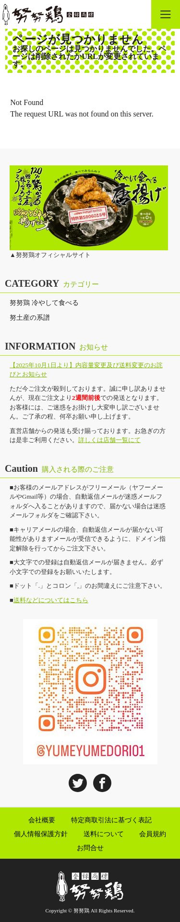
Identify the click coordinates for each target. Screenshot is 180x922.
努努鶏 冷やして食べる (44, 302)
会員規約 (152, 834)
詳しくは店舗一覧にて (109, 439)
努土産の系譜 (30, 317)
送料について (104, 834)
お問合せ (90, 848)
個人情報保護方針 (41, 834)
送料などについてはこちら (50, 600)
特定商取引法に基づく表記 (111, 820)
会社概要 (41, 820)
